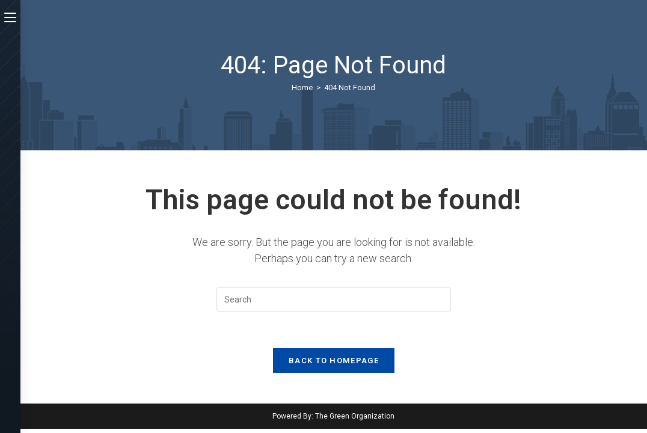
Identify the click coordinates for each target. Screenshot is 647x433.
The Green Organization (354, 416)
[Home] (302, 87)
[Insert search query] (333, 299)
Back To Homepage (334, 360)
